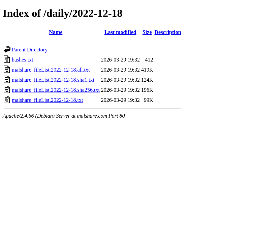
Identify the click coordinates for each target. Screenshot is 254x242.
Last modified (120, 32)
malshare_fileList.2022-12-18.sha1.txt (53, 80)
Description (168, 32)
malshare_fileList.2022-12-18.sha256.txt (56, 90)
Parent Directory (29, 49)
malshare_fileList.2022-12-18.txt (47, 100)
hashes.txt (22, 60)
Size (147, 32)
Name (55, 32)
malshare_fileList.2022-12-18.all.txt (51, 70)
